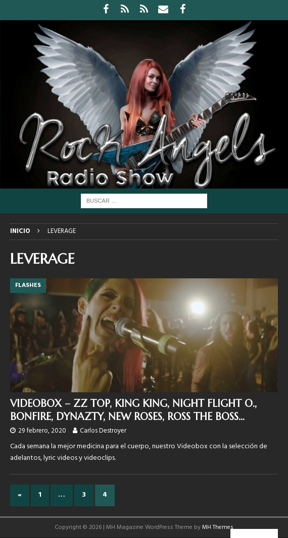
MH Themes (217, 527)
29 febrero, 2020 (42, 431)
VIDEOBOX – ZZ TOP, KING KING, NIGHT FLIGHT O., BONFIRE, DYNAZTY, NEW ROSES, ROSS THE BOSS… (133, 410)
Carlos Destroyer (103, 431)
